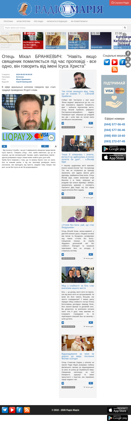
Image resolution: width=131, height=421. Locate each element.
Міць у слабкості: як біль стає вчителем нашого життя (78, 287)
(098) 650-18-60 (114, 135)
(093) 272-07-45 (114, 141)
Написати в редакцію (57, 21)
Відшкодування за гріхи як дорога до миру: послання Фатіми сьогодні (78, 356)
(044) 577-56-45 (114, 124)
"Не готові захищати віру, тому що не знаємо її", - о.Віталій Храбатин (78, 94)
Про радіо (38, 21)
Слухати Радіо (120, 2)
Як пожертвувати (79, 21)
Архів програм (23, 21)
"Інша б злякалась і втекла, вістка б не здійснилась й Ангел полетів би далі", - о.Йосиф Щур (78, 158)
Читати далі (88, 127)
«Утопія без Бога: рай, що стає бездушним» (78, 226)
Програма (8, 21)
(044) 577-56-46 (114, 130)
